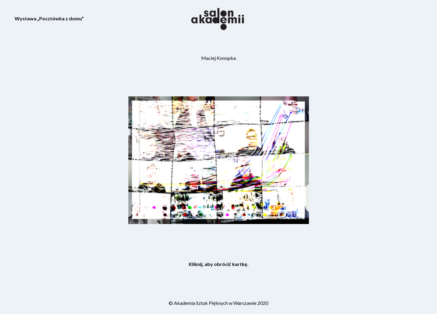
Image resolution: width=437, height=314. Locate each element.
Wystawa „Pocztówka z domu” (49, 18)
